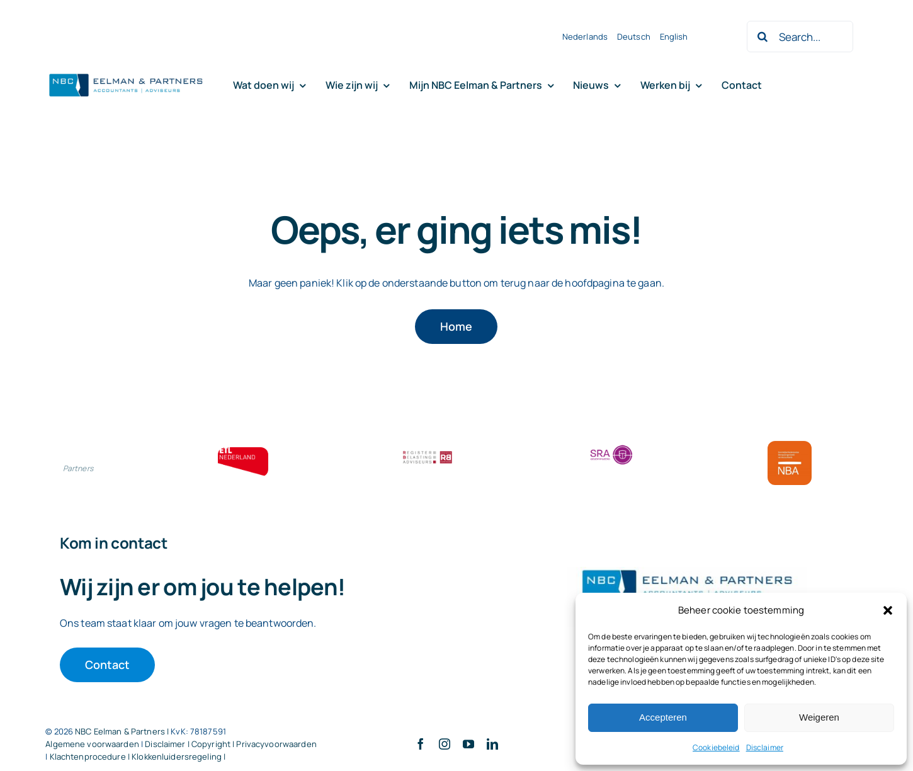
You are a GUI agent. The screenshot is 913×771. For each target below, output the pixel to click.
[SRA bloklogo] (611, 446)
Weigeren (819, 717)
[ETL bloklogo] (243, 452)
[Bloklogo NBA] (790, 446)
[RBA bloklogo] (427, 452)
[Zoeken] (762, 36)
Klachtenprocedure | (91, 756)
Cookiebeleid (716, 747)
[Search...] (800, 36)
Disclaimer (764, 747)
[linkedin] (492, 744)
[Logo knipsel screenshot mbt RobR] (125, 74)
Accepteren (663, 717)
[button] (888, 610)
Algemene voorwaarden (92, 744)
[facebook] (420, 744)
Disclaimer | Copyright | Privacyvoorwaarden (231, 744)
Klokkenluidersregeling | (178, 756)
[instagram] (444, 744)
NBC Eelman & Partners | (123, 731)
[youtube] (468, 744)
